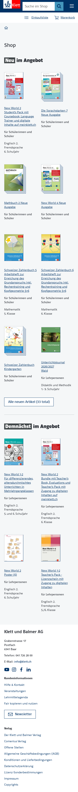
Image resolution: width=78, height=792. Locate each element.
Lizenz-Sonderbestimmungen (23, 772)
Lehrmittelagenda (16, 697)
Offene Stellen (14, 747)
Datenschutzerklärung (18, 766)
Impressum (11, 778)
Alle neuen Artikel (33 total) (29, 402)
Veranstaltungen (15, 691)
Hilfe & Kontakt (14, 685)
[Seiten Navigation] (72, 6)
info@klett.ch (22, 661)
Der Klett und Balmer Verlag (22, 735)
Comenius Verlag (15, 741)
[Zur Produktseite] (20, 85)
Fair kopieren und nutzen (20, 703)
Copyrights (11, 784)
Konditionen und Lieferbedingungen (28, 760)
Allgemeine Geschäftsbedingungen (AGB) (31, 754)
